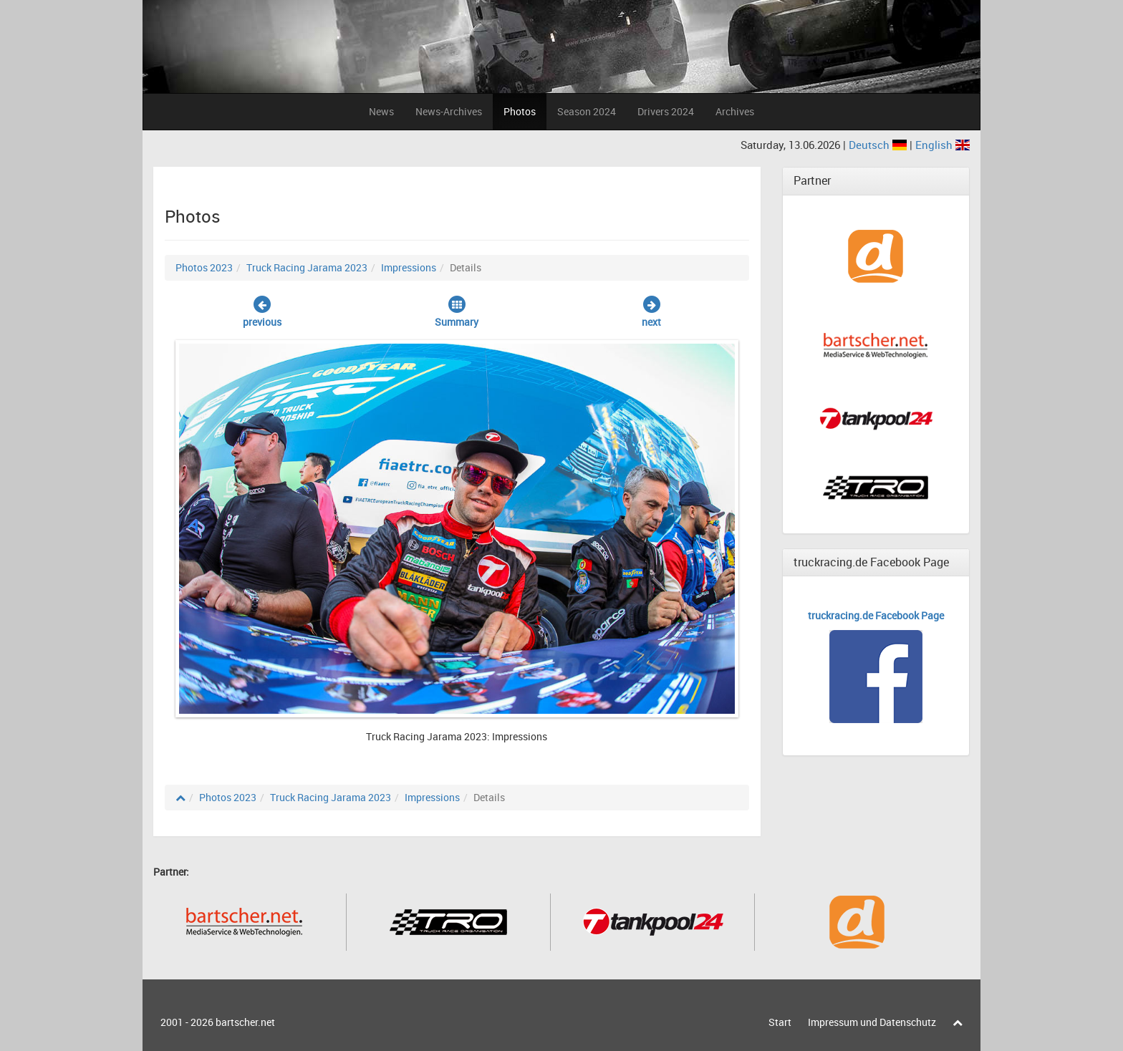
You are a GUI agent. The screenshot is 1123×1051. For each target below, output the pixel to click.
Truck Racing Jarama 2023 (306, 267)
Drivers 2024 (665, 111)
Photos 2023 (204, 267)
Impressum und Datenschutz (872, 1022)
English (942, 144)
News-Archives (448, 111)
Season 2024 (586, 111)
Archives (734, 111)
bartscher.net (245, 1022)
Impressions (408, 267)
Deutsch (879, 144)
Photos (519, 111)
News (381, 111)
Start (779, 1022)
